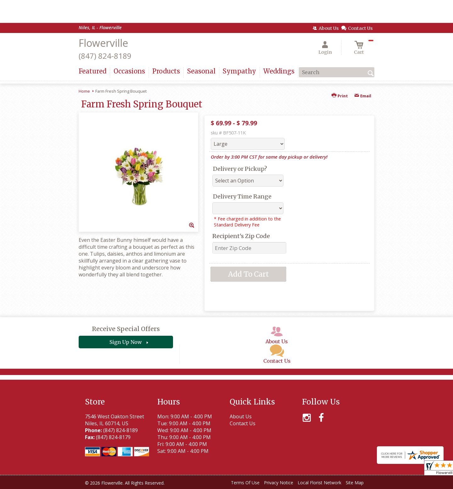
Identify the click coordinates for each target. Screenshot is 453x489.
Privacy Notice (278, 483)
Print (340, 96)
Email (362, 96)
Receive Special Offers (126, 329)
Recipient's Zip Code (241, 236)
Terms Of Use (245, 483)
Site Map (355, 483)
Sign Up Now (125, 342)
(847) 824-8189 (105, 56)
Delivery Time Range (242, 196)
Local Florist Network (319, 483)
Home (84, 91)
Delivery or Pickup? (240, 168)
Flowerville (103, 43)
